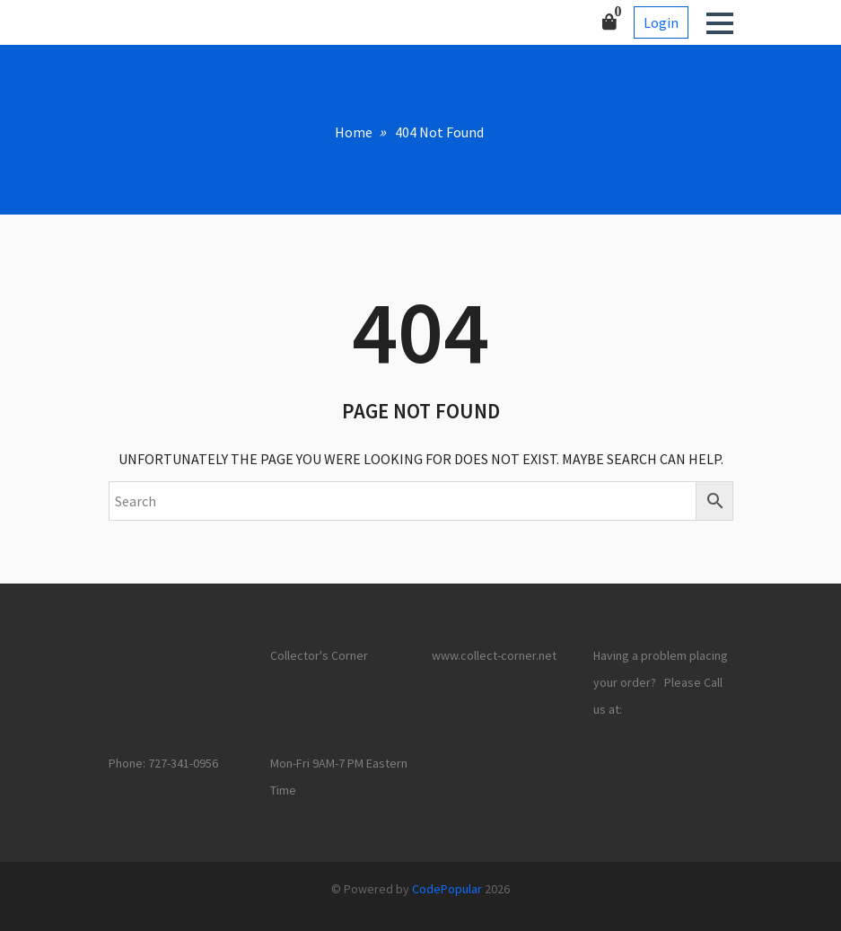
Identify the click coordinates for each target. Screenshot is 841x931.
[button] (719, 23)
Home (353, 132)
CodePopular (447, 889)
